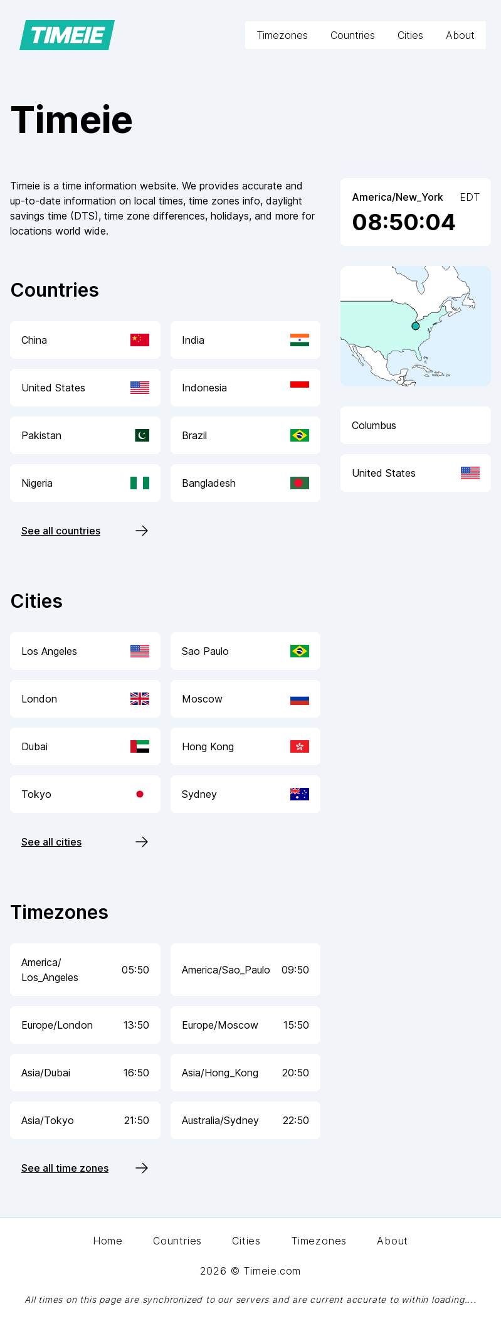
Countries (352, 35)
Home (108, 1240)
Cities (410, 35)
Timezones (282, 35)
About (460, 35)
